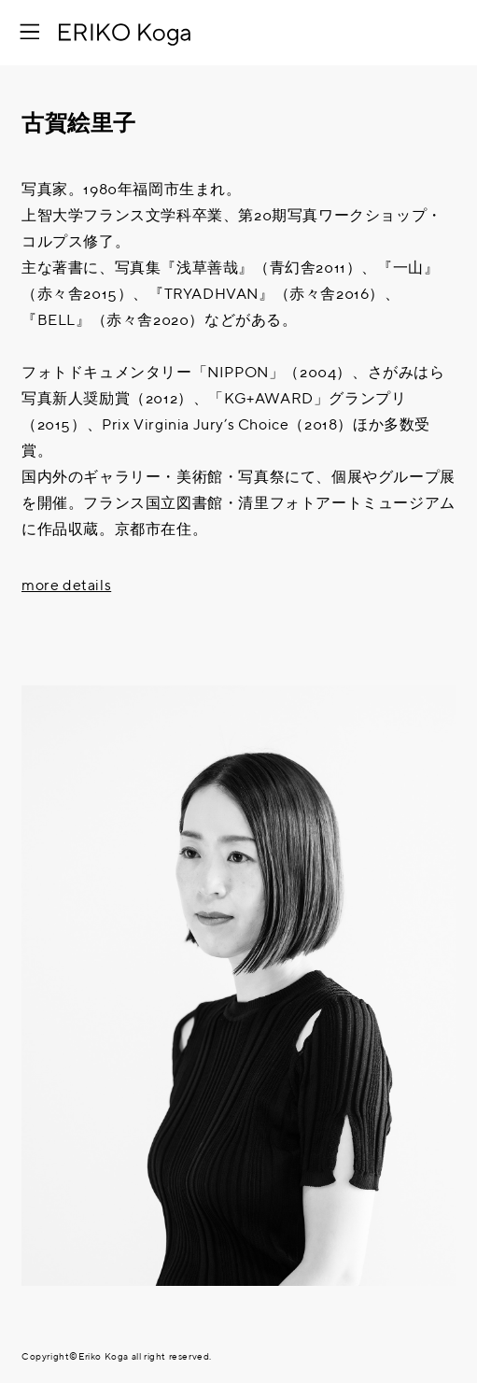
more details (66, 586)
